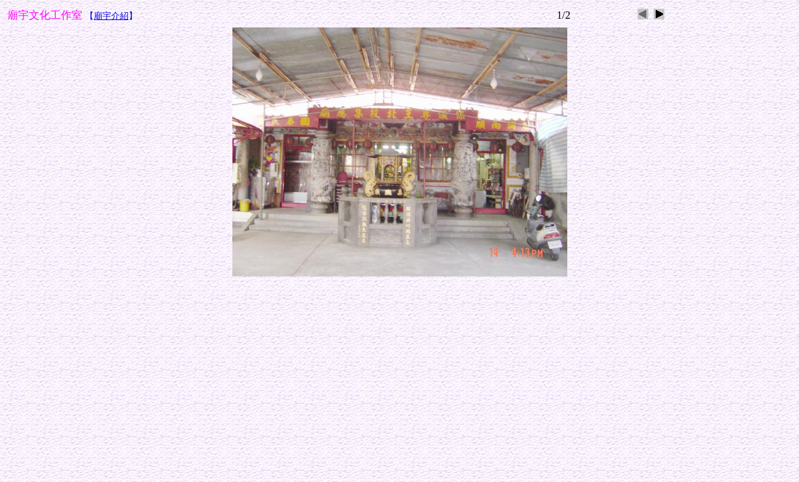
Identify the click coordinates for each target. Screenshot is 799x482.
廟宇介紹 (111, 16)
